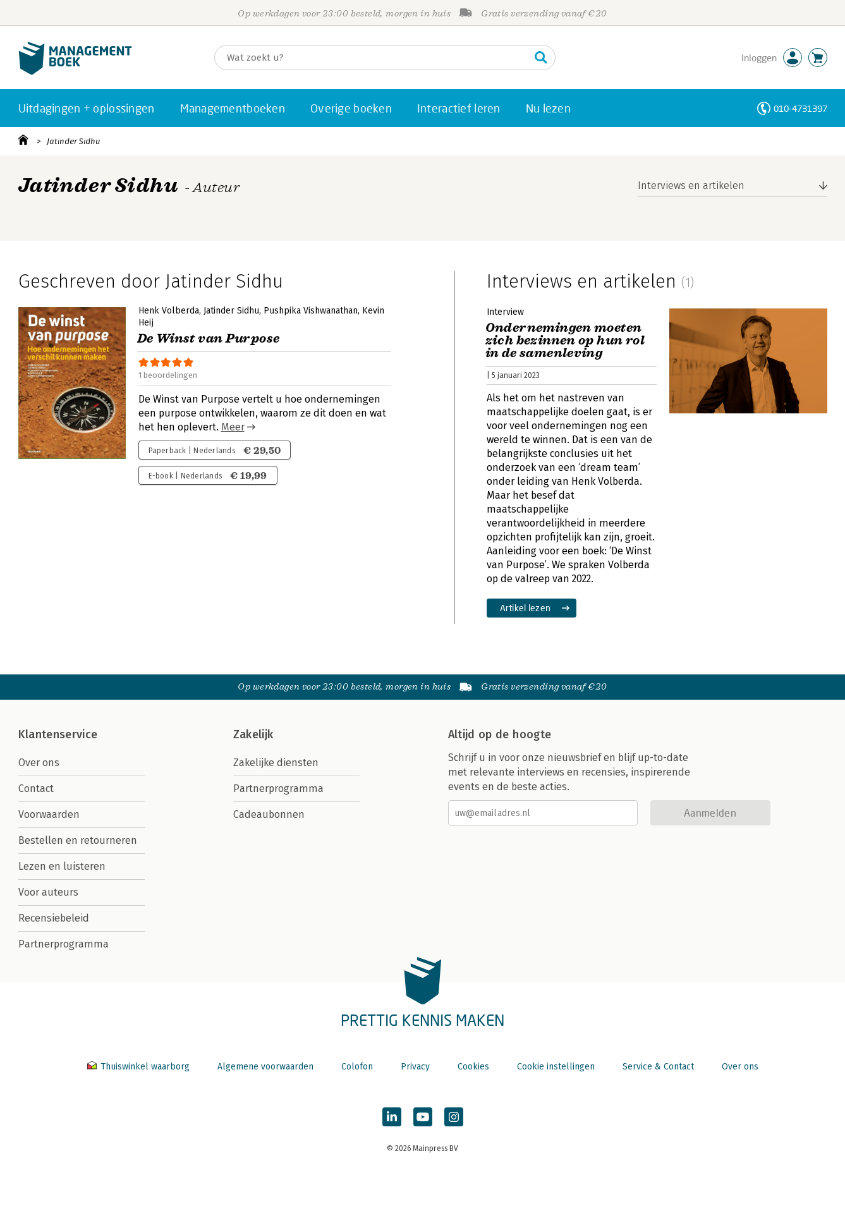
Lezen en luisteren (62, 866)
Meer (233, 427)
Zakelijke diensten (276, 763)
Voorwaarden (49, 814)
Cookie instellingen (556, 1066)
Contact (36, 789)
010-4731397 (800, 108)
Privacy (415, 1066)
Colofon (357, 1066)
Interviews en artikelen (691, 186)
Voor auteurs (48, 892)
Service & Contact (658, 1066)
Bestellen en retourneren (77, 840)
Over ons (38, 763)
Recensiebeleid (53, 918)
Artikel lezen (525, 607)
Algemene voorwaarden (265, 1066)
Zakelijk (253, 734)
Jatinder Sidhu (73, 141)
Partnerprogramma (63, 944)
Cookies (473, 1066)
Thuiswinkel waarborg (139, 1066)
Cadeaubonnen (269, 814)
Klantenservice (58, 734)
